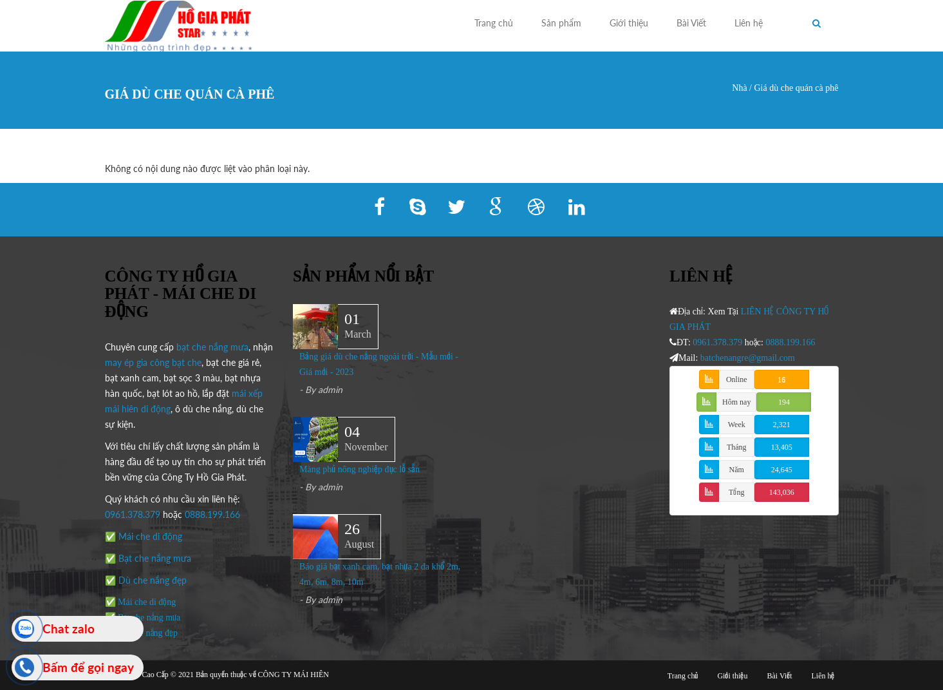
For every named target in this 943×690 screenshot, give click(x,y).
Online (736, 379)
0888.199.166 (212, 514)
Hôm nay (736, 402)
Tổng (736, 492)
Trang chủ (493, 22)
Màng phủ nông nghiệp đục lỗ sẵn (359, 469)
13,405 (781, 447)
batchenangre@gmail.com (747, 358)
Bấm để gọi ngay (88, 667)
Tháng (737, 447)
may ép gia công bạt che (153, 362)
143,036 (781, 492)
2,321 (781, 424)
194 (784, 402)
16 (781, 379)
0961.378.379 (132, 514)
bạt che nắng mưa (212, 346)
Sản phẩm (561, 22)
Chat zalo (68, 628)
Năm (736, 469)
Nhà (739, 88)
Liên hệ (748, 22)
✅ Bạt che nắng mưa (148, 558)
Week (736, 424)
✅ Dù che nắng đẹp (146, 580)
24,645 (781, 469)
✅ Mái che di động (143, 536)
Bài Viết (691, 22)
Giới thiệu (629, 22)
